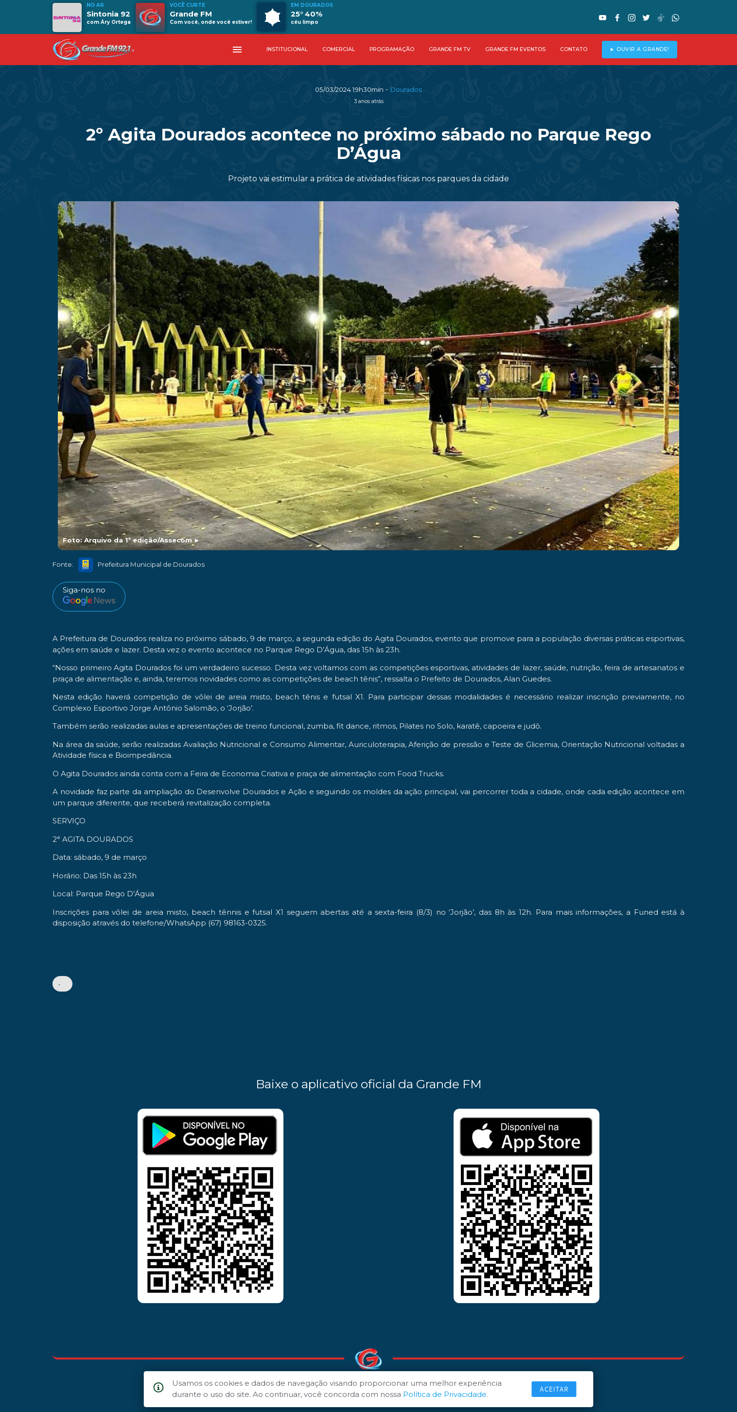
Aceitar (554, 1389)
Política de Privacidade (445, 1394)
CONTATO (573, 49)
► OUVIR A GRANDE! (639, 49)
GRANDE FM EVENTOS (515, 49)
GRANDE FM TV (450, 49)
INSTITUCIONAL (287, 49)
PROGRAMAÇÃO (391, 49)
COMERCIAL (338, 49)
